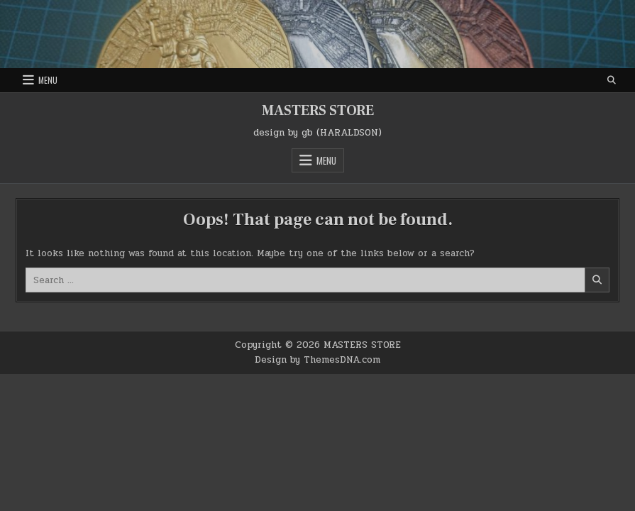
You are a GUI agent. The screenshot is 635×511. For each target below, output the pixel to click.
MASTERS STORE (318, 110)
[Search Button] (611, 80)
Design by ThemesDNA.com (317, 360)
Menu (47, 80)
